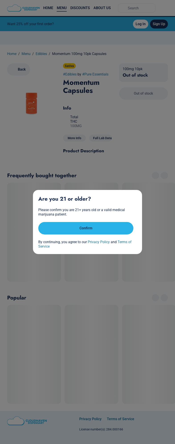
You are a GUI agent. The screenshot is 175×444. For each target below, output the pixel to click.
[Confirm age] (85, 228)
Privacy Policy (99, 242)
